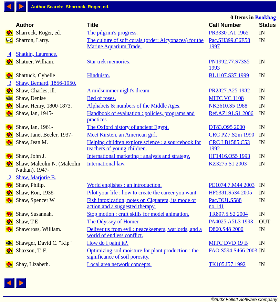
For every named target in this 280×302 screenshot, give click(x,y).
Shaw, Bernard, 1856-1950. (46, 83)
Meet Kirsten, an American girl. (122, 135)
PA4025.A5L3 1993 (231, 221)
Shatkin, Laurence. (36, 54)
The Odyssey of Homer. (113, 221)
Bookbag (265, 17)
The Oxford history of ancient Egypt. (128, 127)
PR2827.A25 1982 (229, 90)
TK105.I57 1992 (227, 264)
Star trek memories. (109, 61)
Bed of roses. (101, 98)
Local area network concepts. (119, 264)
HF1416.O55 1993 (229, 156)
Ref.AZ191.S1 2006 (231, 113)
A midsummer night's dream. (119, 90)
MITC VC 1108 (226, 98)
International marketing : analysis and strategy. (138, 156)
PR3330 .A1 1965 (228, 33)
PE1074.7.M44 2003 (232, 185)
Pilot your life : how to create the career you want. (142, 192)
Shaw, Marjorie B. (36, 177)
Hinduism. (98, 75)
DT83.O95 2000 (227, 127)
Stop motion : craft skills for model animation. (138, 214)
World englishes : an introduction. (124, 185)
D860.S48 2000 (226, 229)
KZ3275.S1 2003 (228, 164)
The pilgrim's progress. (112, 33)
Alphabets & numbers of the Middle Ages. (134, 106)
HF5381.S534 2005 (230, 192)
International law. (106, 164)
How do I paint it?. (107, 243)
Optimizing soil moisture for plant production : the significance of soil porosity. (143, 254)
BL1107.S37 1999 (229, 75)
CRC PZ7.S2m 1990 (231, 135)
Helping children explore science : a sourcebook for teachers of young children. (144, 145)
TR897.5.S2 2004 (228, 214)
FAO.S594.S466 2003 (233, 250)
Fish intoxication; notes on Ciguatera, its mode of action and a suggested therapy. (141, 203)
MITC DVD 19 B (228, 243)
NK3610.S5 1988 (228, 106)
